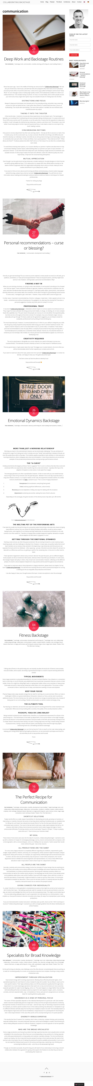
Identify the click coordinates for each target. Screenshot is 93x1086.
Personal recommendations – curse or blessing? (34, 250)
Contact (80, 2)
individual (19, 816)
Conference (67, 2)
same (47, 816)
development (38, 258)
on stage (15, 649)
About (74, 2)
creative (34, 647)
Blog (47, 2)
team (51, 649)
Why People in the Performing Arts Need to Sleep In (85, 93)
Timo (63, 649)
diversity (31, 431)
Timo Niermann (9, 69)
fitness (61, 647)
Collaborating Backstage (52, 92)
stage (47, 649)
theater (60, 69)
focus (62, 967)
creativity (34, 69)
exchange (56, 647)
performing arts (46, 69)
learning (39, 69)
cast (55, 645)
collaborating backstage (10, 647)
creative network (41, 647)
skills (39, 969)
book (22, 69)
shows (44, 649)
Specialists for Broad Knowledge (33, 960)
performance (21, 649)
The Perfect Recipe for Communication (34, 804)
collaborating (60, 645)
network (5, 649)
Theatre (59, 649)
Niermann (10, 649)
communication (28, 69)
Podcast (53, 2)
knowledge (6, 969)
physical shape (38, 649)
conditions (41, 814)
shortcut (51, 816)
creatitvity (47, 814)
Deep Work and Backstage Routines (33, 61)
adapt (50, 812)
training (37, 651)
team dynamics (54, 431)
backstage (17, 69)
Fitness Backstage (34, 640)
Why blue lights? (84, 101)
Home (43, 2)
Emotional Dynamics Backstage (33, 426)
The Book (60, 2)
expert (58, 967)
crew (52, 647)
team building (53, 69)
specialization (44, 969)
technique (27, 818)
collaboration (20, 647)
